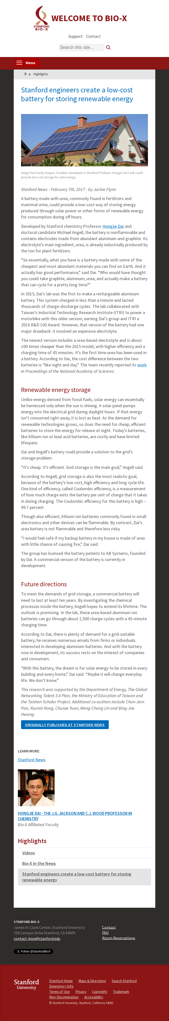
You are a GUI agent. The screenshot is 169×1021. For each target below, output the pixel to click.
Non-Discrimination (64, 997)
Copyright (99, 991)
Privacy (80, 991)
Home (25, 74)
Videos (28, 853)
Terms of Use (59, 991)
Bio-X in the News (39, 863)
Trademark (121, 991)
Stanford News (32, 759)
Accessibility (93, 997)
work (142, 365)
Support (75, 36)
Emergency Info (61, 986)
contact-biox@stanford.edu (37, 938)
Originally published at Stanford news (65, 724)
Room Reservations (118, 937)
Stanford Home (61, 980)
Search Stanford (124, 980)
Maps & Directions (92, 980)
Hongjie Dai (113, 226)
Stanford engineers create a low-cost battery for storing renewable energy (76, 877)
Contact (93, 36)
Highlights (41, 74)
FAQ (105, 932)
